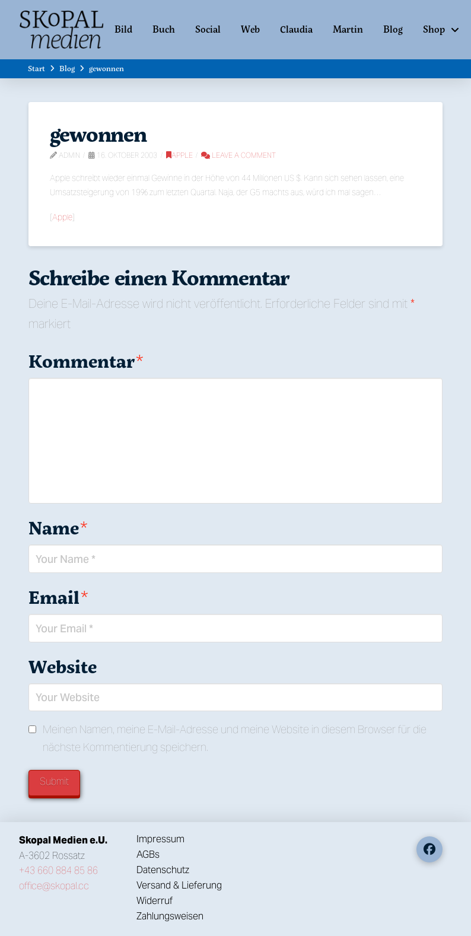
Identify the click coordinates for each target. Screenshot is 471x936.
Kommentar (86, 361)
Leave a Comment (238, 155)
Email (58, 597)
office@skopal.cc (54, 886)
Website (62, 666)
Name (58, 527)
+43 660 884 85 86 (58, 870)
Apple (179, 155)
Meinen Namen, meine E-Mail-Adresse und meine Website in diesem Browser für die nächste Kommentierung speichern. (235, 738)
